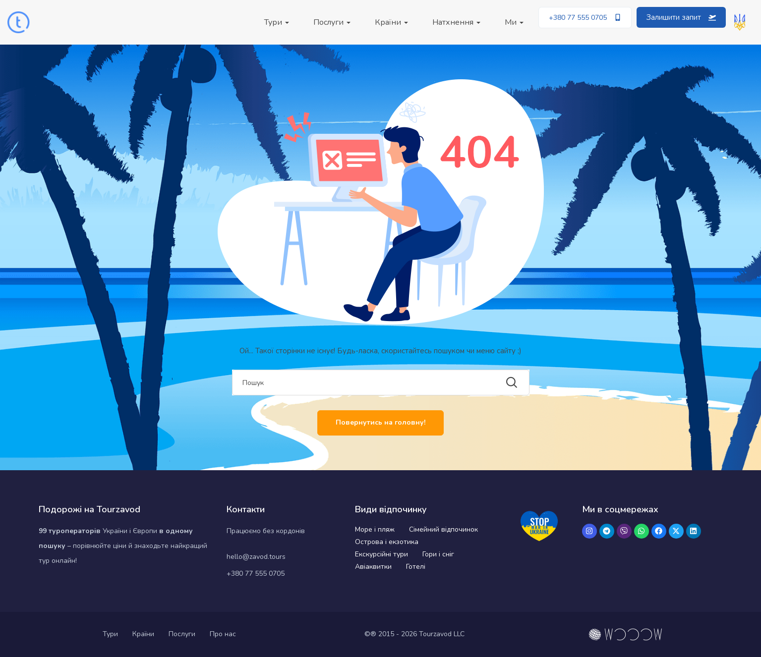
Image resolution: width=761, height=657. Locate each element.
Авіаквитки (373, 566)
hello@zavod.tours (256, 556)
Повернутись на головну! (380, 422)
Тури (276, 22)
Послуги (332, 22)
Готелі (415, 566)
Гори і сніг (438, 554)
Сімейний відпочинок (443, 529)
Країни (391, 22)
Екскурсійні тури (381, 554)
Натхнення (456, 22)
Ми (514, 22)
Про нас (223, 634)
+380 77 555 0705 (256, 573)
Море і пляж (375, 529)
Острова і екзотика (386, 542)
